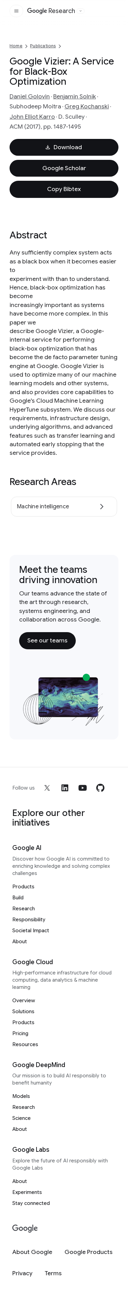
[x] (47, 788)
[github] (100, 788)
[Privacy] (22, 1273)
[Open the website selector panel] (80, 11)
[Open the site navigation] (16, 11)
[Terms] (53, 1273)
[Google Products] (89, 1252)
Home (16, 45)
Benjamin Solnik (74, 96)
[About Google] (32, 1252)
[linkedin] (65, 788)
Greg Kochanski (87, 106)
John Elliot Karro (32, 116)
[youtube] (82, 788)
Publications (43, 45)
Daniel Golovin (30, 96)
